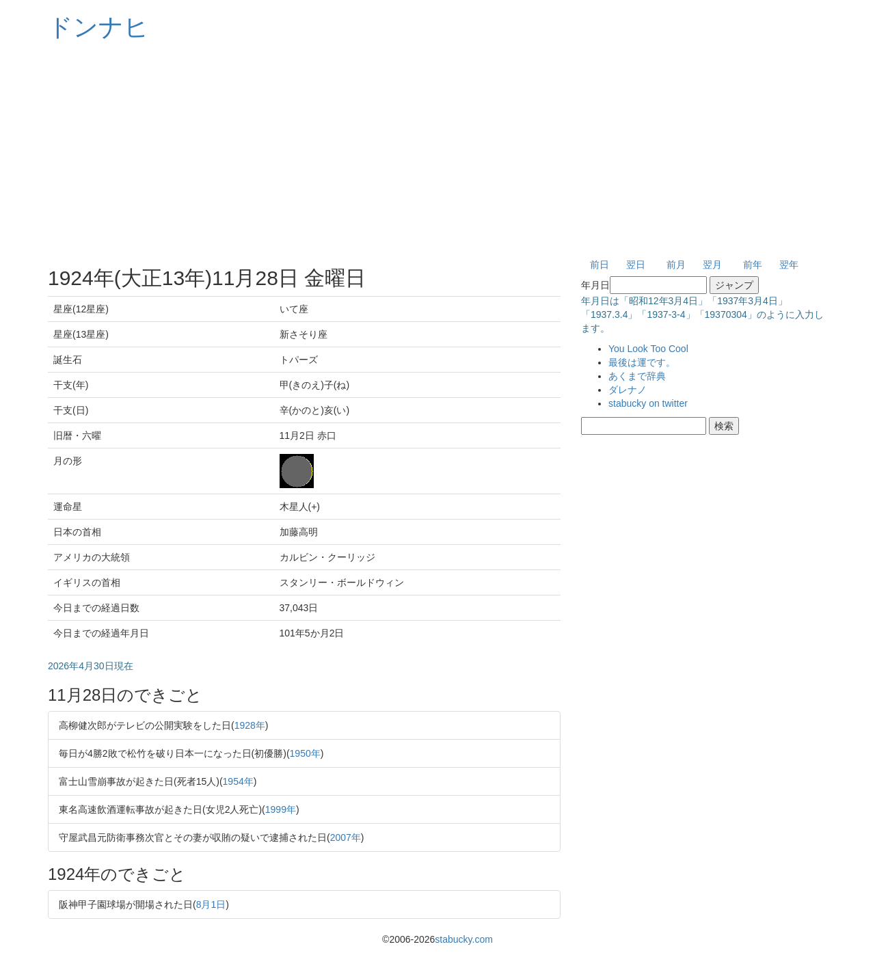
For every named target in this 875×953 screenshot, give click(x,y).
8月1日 (211, 904)
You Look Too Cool (648, 348)
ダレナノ (627, 389)
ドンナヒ (98, 27)
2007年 (345, 837)
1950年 (305, 753)
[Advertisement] (437, 150)
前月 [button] (676, 264)
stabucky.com (464, 939)
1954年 (238, 781)
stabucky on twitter (648, 403)
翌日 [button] (635, 264)
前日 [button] (599, 264)
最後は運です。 (641, 362)
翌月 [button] (712, 264)
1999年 (280, 809)
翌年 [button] (788, 264)
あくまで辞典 (637, 376)
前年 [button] (752, 264)
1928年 (249, 725)
